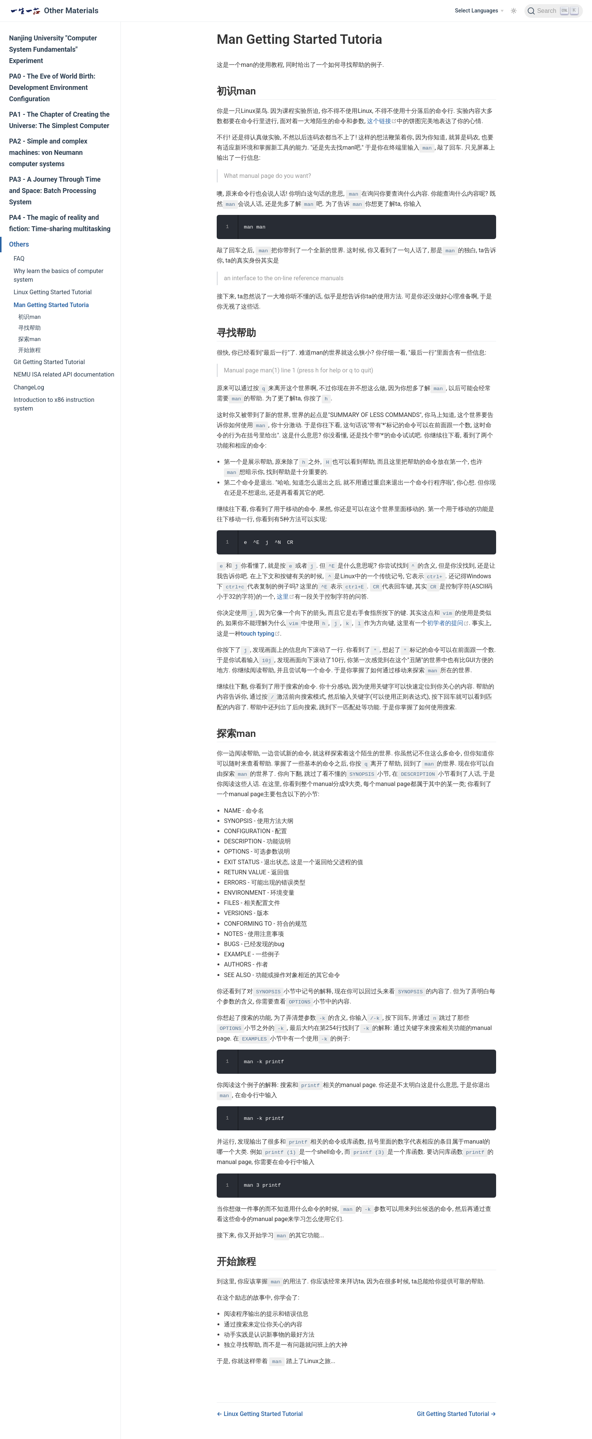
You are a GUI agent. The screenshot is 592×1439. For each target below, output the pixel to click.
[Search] (553, 11)
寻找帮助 (29, 327)
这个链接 (382, 121)
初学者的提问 (448, 623)
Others (19, 244)
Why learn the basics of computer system (58, 275)
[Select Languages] (479, 11)
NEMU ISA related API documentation (64, 374)
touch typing (260, 633)
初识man (29, 316)
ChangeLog (29, 387)
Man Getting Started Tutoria (51, 305)
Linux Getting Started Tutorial (53, 292)
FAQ (19, 258)
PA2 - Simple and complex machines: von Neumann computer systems (48, 152)
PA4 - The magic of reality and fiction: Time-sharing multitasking (60, 223)
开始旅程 (29, 350)
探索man (29, 339)
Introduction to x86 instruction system (54, 404)
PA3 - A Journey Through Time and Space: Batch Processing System (55, 191)
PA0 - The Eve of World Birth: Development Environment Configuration (52, 88)
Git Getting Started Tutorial (49, 362)
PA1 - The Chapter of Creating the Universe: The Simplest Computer (59, 120)
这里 (285, 596)
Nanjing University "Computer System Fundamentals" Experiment (53, 49)
